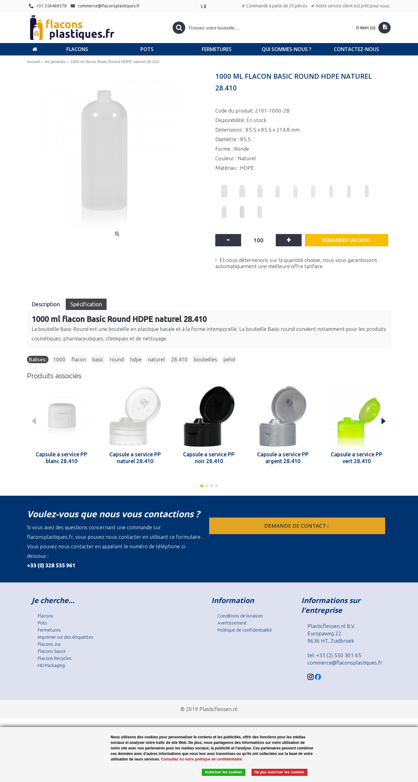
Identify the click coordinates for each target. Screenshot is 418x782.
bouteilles (205, 359)
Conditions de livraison (240, 615)
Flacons (45, 615)
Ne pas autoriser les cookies (279, 772)
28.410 (179, 359)
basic (98, 359)
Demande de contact (297, 525)
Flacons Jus (49, 644)
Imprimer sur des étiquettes (65, 637)
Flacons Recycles (55, 658)
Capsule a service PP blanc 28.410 (61, 457)
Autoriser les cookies (223, 772)
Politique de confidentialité (244, 630)
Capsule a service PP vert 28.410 (356, 457)
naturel (156, 359)
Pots (42, 622)
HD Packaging (51, 665)
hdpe (136, 359)
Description (46, 304)
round (117, 359)
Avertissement (232, 622)
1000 (59, 359)
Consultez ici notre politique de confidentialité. (202, 759)
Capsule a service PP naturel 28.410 (135, 457)
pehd (229, 359)
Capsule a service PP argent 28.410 (283, 457)
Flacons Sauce (52, 651)
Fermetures (49, 630)
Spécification (86, 304)
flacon (79, 359)
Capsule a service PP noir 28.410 (209, 457)
